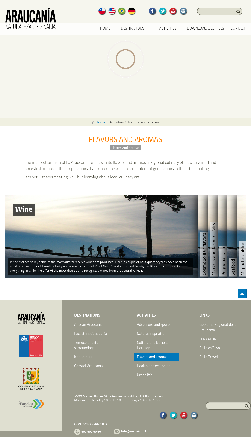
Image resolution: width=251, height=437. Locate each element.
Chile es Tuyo (209, 348)
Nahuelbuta (83, 357)
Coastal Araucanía (88, 366)
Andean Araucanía (88, 324)
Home (105, 28)
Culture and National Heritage (153, 345)
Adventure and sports (153, 324)
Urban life (144, 375)
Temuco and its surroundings (86, 345)
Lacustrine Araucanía (90, 333)
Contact (238, 28)
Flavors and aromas (152, 357)
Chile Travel (208, 357)
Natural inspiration (151, 333)
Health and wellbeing (153, 366)
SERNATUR (207, 339)
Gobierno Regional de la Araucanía (218, 327)
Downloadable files (205, 28)
